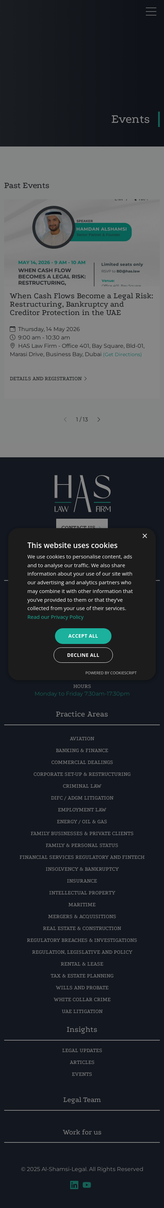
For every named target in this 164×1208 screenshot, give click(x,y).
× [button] (144, 536)
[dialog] (82, 604)
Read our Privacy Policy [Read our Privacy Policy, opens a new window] (56, 616)
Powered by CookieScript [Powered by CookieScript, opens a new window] (111, 672)
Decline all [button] (83, 655)
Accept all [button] (83, 635)
